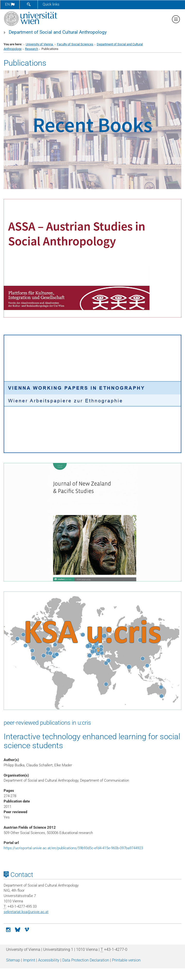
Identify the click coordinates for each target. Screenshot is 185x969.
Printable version (126, 960)
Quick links (51, 4)
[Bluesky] (17, 929)
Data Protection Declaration (85, 960)
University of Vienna (40, 44)
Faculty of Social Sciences (75, 44)
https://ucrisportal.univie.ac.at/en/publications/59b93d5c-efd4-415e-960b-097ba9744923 (73, 848)
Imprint (29, 960)
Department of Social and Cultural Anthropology (58, 32)
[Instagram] (8, 929)
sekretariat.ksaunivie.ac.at (26, 912)
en (10, 4)
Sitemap (13, 960)
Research (31, 49)
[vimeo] (26, 929)
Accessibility (48, 960)
